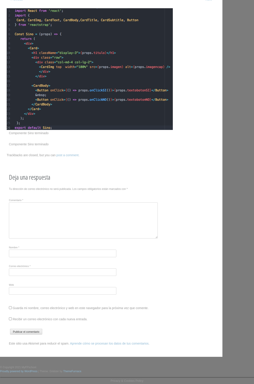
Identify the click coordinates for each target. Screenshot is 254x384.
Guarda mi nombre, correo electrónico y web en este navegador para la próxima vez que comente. (81, 308)
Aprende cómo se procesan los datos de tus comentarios (109, 343)
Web (11, 284)
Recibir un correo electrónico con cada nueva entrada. (50, 319)
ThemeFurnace (72, 371)
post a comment (67, 155)
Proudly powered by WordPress (19, 371)
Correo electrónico (19, 266)
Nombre (14, 247)
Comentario (16, 200)
